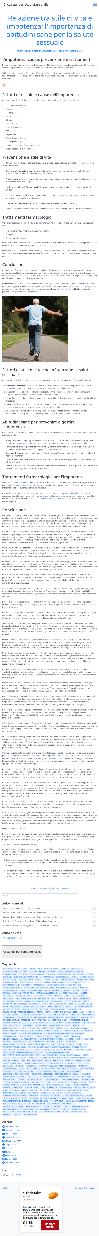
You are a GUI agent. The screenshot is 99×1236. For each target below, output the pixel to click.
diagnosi (90, 1012)
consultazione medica (12, 988)
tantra (59, 1028)
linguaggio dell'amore (12, 1063)
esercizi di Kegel (47, 1093)
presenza (7, 1071)
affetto (28, 1063)
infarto (6, 1060)
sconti (68, 1025)
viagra (90, 974)
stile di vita (63, 51)
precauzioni (58, 1060)
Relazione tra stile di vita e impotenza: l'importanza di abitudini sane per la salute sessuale (49, 30)
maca (36, 1087)
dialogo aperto (57, 1044)
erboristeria (8, 1001)
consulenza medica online (14, 1093)
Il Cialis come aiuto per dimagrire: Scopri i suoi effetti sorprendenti (31, 925)
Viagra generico (54, 1104)
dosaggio (71, 1044)
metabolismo (68, 1104)
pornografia (31, 1066)
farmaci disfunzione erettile (37, 1001)
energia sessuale (83, 1060)
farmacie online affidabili (72, 493)
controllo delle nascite (67, 1069)
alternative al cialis (65, 1050)
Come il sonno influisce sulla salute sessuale (21, 908)
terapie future (34, 1058)
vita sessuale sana (35, 1079)
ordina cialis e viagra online (26, 977)
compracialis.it (72, 1017)
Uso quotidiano (20, 1042)
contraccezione (10, 1069)
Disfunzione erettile (76, 982)
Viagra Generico (56, 1025)
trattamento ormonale (26, 998)
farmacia (64, 969)
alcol (47, 990)
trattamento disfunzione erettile (17, 1050)
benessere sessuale (23, 996)
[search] (40, 895)
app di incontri (88, 1015)
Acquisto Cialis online (57, 1020)
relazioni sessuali (10, 1039)
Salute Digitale (9, 1112)
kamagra (84, 988)
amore (91, 980)
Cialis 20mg (88, 1039)
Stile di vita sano (26, 1036)
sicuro (76, 1074)
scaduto (6, 1058)
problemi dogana (28, 1020)
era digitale (75, 1015)
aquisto (6, 1104)
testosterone (57, 1001)
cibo (5, 1025)
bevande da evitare (56, 1017)
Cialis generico (20, 1004)
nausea (68, 1085)
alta (23, 1060)
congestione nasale (54, 1085)
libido (89, 1004)
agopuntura (33, 1093)
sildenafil (51, 971)
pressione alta (54, 1015)
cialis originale (63, 974)
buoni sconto (46, 1077)
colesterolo (38, 1063)
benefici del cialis (73, 1071)
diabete (84, 993)
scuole (90, 1058)
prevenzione (26, 985)
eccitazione (46, 1082)
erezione (35, 1082)
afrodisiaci (85, 1074)
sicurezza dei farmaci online (58, 1052)
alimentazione (53, 985)
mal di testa (26, 1085)
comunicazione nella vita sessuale (77, 1095)
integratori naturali (12, 993)
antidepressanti (78, 1058)
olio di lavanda (65, 1087)
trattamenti (8, 996)
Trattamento (17, 1104)
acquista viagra (26, 982)
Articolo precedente (40, 888)
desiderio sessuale (63, 1074)
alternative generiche (49, 1098)
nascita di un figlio (11, 1009)
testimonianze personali (13, 1106)
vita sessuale (39, 985)
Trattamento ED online (27, 1112)
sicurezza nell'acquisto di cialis (50, 1071)
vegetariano (28, 1025)
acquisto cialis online (68, 993)
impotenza (36, 51)
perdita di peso (78, 996)
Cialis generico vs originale (51, 1023)
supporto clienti (68, 980)
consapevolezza (87, 1069)
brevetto (21, 1079)
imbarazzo (7, 1087)
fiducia (86, 1001)
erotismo (19, 1066)
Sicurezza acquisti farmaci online (54, 1112)
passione (25, 1009)
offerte (19, 1001)
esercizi (67, 1106)
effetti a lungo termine (56, 1063)
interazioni (83, 1066)
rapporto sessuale (61, 1082)
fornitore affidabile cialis (14, 1047)
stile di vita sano (25, 980)
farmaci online (67, 1098)
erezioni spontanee (44, 1036)
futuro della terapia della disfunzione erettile (23, 1052)
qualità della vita (50, 1055)
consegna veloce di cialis (23, 1071)
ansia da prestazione (61, 990)
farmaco (50, 1042)
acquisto (69, 1039)
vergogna (18, 1087)
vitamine (83, 1112)
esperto (91, 1101)
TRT (83, 1025)
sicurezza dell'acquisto (28, 1109)
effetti (15, 1058)
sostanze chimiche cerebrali (15, 1095)
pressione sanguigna (85, 1098)
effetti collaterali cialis (44, 1050)
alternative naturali (62, 1012)
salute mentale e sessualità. (15, 1098)
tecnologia (75, 1036)
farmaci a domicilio (80, 1106)
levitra (42, 971)
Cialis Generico (9, 1109)
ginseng (28, 1087)
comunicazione (78, 974)
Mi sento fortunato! (12, 938)
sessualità (50, 974)
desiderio (44, 1009)
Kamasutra (40, 1104)
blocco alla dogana (79, 1028)
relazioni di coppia (24, 1017)
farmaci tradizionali (52, 1106)
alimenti (60, 1042)
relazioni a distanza (83, 1006)
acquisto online (10, 971)
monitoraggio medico (41, 1060)
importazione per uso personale (78, 1031)
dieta (75, 1012)
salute (65, 1015)
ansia (82, 1012)
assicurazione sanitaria (82, 1077)
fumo (45, 1004)
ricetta (34, 1009)
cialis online (43, 998)
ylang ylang (79, 1087)
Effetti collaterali (37, 1042)
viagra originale (62, 977)
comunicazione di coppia (42, 1074)
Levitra (74, 977)
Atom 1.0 (8, 1175)
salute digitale (87, 1079)
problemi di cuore (72, 1023)
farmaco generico (84, 1050)
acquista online (30, 1114)
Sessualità (29, 1104)
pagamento (71, 1042)
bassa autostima (59, 1090)
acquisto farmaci (10, 1031)
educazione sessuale (58, 1004)
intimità (75, 990)
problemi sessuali (35, 990)
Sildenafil (7, 977)
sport (5, 1006)
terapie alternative (54, 996)
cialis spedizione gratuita (67, 988)
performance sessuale (19, 1006)
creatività (69, 1060)
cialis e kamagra (37, 974)
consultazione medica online (42, 498)
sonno (23, 990)
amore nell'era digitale (50, 1095)
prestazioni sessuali (26, 1012)
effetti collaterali (11, 985)
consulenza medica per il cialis (16, 1074)
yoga (5, 1090)
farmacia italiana (51, 980)
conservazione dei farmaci (14, 1077)
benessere (7, 1114)
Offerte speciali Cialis (79, 1020)
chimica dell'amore (73, 1093)
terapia (40, 1012)
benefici (69, 1006)
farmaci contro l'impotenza (51, 1039)
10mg (79, 1044)
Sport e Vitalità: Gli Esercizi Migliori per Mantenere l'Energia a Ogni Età (32, 917)
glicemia (15, 1060)
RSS (18, 1175)
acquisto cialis (87, 1017)
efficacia (17, 1114)
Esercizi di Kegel (10, 1033)
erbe (45, 1025)
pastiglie (15, 1085)
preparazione (48, 1028)
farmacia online (87, 977)
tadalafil (23, 971)
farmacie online (10, 974)
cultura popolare (10, 1028)
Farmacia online (10, 1036)
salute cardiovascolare (76, 1101)
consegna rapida (10, 982)
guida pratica (34, 1028)
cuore (85, 1055)
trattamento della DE (48, 1066)
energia (92, 1082)
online (72, 1004)
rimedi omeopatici (33, 1106)
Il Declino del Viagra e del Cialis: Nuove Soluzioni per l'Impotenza (30, 921)
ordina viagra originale (47, 993)
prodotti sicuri (56, 1101)
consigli (84, 990)
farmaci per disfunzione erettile (17, 1101)
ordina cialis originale (71, 985)
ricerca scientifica (56, 1006)
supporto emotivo (10, 1015)
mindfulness (33, 1077)
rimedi (86, 1063)
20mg (86, 1044)
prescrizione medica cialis (39, 1047)
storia (21, 1069)
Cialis (27, 51)
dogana (74, 1112)
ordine (78, 1039)
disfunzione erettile (11, 969)
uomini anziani (48, 1058)
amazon (76, 1025)
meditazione (39, 996)
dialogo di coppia (81, 1085)
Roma (66, 1036)
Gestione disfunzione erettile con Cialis (20, 1023)
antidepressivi (63, 1058)
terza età (65, 1109)
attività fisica (29, 993)
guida (62, 1055)
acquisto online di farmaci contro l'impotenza (64, 1033)
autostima (7, 1004)
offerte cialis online (61, 1047)
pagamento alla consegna (14, 1044)
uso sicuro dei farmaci (49, 1109)
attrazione (34, 1095)
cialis (39, 969)
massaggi (91, 1087)
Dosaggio (7, 1042)
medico (25, 1090)
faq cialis (42, 1020)
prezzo (38, 982)
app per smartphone (29, 1039)
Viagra (20, 51)
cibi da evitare (40, 1017)
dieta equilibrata (38, 1006)
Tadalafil (33, 971)
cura (53, 998)
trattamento (8, 998)
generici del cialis (62, 1077)
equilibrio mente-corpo (78, 1090)
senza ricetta (34, 1004)
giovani (71, 1063)
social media (8, 1017)
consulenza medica (73, 1001)
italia (66, 1028)
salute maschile (74, 1009)
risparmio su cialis (11, 1020)
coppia (48, 1012)
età (28, 1060)
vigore (38, 1025)
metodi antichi (33, 1069)
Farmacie (57, 1036)
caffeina (33, 1090)
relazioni (81, 1004)
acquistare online (40, 1101)
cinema (23, 1028)
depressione (45, 1090)
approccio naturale (81, 998)
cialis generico (76, 969)
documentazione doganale (31, 1031)
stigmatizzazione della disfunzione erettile (21, 1055)
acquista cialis (46, 977)
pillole (6, 1085)
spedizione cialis (79, 1047)
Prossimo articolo (60, 888)
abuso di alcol (89, 1023)
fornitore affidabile (54, 1031)
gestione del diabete (67, 1066)
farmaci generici (51, 969)
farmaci (38, 980)
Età (44, 1015)
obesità (59, 1093)
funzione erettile (10, 990)
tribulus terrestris (49, 1087)
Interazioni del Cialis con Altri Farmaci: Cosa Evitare (24, 913)
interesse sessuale (78, 1082)
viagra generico (31, 988)
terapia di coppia (47, 988)
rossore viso (38, 1085)
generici (43, 493)
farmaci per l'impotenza (31, 1015)
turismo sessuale (52, 1079)
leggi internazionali (70, 1079)
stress (67, 996)
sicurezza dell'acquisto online (16, 1082)
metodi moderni (48, 1069)
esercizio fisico (64, 998)
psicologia (33, 1098)
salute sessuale (49, 51)
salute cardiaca (73, 1055)
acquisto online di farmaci (30, 1033)
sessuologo (15, 1090)
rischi (22, 1058)
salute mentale (9, 1012)
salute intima (14, 1025)
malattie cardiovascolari (38, 1044)
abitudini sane (76, 51)
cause (79, 1063)
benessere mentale (57, 1009)
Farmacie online (78, 1109)
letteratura (8, 1066)
